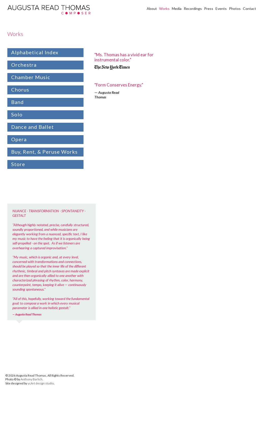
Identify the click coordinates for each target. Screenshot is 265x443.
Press (208, 8)
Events (221, 8)
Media (176, 8)
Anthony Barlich (31, 379)
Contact (249, 8)
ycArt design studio (41, 383)
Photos (235, 8)
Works (164, 8)
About (152, 8)
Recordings (193, 8)
